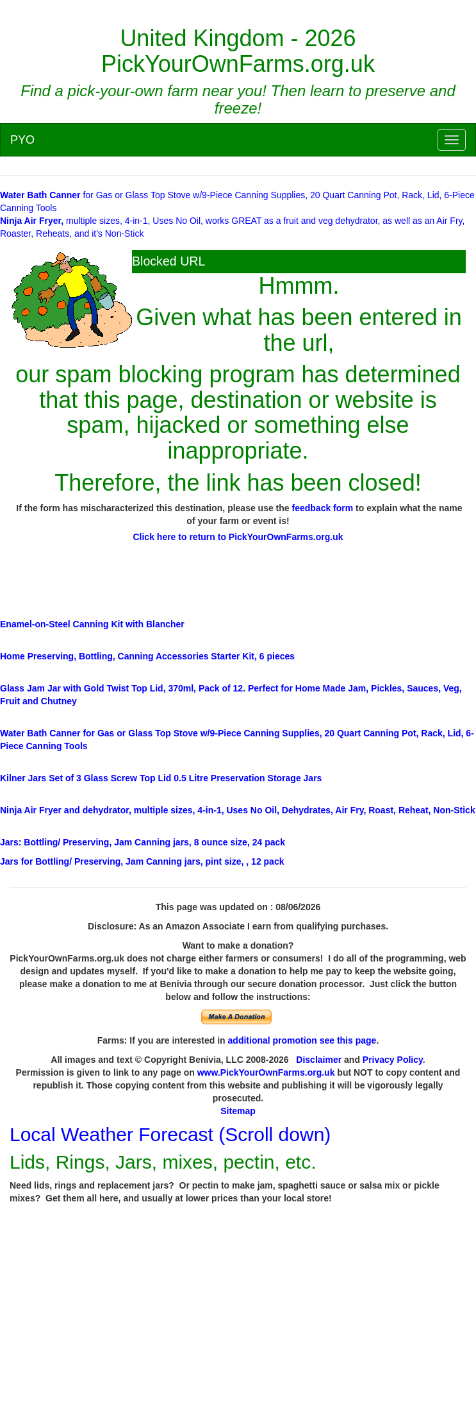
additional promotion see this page (302, 1040)
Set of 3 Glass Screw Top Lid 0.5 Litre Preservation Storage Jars (161, 778)
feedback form (323, 508)
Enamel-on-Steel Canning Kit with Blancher (92, 624)
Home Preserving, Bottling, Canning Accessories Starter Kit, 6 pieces (147, 656)
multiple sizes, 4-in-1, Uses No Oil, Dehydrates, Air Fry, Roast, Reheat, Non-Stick (237, 810)
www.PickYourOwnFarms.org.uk (266, 1072)
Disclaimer (318, 1059)
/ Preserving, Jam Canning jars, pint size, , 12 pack (142, 861)
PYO (22, 139)
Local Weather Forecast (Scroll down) (170, 1134)
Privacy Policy (393, 1059)
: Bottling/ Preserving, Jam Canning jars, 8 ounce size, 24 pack (142, 842)
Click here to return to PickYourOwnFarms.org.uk (238, 537)
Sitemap (237, 1111)
